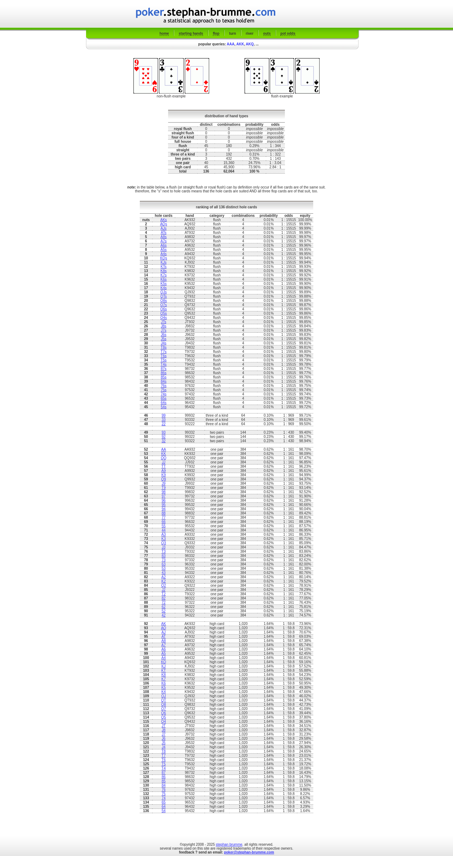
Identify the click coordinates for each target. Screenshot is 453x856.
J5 (164, 743)
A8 (163, 641)
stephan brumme (229, 844)
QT (163, 700)
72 (164, 602)
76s (163, 386)
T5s (164, 360)
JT (164, 726)
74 (164, 798)
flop (216, 33)
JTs (163, 322)
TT (163, 466)
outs (267, 33)
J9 (164, 483)
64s (163, 403)
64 (164, 807)
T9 (163, 488)
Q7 (163, 709)
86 (164, 777)
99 (164, 415)
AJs (164, 228)
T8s (164, 347)
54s (163, 407)
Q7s (163, 305)
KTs (164, 267)
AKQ (250, 44)
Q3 (163, 543)
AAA (231, 44)
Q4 (163, 721)
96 (164, 500)
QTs (163, 296)
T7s (164, 352)
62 (164, 607)
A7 (163, 645)
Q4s (163, 318)
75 (164, 794)
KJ (163, 666)
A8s (164, 237)
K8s (164, 271)
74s (163, 394)
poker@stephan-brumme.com (249, 852)
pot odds (287, 33)
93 (164, 432)
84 (164, 785)
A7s (164, 241)
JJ (163, 462)
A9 (163, 471)
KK (163, 454)
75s (163, 390)
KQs (163, 258)
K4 (163, 692)
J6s (163, 335)
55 (164, 526)
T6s (164, 356)
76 (164, 790)
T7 (163, 756)
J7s (163, 330)
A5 (163, 653)
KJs (164, 262)
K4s (164, 288)
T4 (163, 768)
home (164, 33)
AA (163, 449)
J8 (164, 730)
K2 (163, 581)
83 (164, 556)
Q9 (163, 479)
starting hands (191, 33)
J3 (164, 547)
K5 (163, 687)
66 (164, 522)
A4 (163, 658)
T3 (163, 551)
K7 (163, 679)
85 (164, 781)
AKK (240, 44)
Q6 (163, 713)
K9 (163, 475)
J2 (164, 590)
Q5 (163, 717)
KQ (163, 662)
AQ (163, 628)
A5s (164, 250)
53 (164, 568)
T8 (163, 751)
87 (164, 773)
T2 (163, 594)
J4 (164, 747)
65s (163, 398)
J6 (164, 738)
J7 (164, 734)
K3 (163, 539)
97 (164, 496)
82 (164, 598)
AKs (163, 220)
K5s (164, 284)
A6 (163, 649)
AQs (163, 224)
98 (164, 492)
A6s (164, 245)
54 (164, 811)
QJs (163, 292)
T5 (163, 764)
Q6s (163, 309)
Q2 (163, 585)
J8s (163, 326)
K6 (163, 683)
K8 (163, 675)
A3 (163, 534)
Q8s (163, 301)
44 (164, 530)
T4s (164, 364)
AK (163, 624)
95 (164, 505)
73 (164, 560)
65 (164, 802)
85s (163, 377)
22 (164, 424)
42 (164, 615)
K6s (164, 279)
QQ (163, 458)
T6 (163, 760)
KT (163, 670)
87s (163, 369)
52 (164, 611)
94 (164, 509)
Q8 (163, 704)
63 (164, 564)
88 (164, 513)
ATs (163, 233)
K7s (164, 275)
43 (164, 573)
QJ (163, 696)
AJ (163, 632)
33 (164, 420)
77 (164, 517)
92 (164, 437)
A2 (163, 577)
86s (163, 373)
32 (164, 441)
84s (163, 381)
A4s (164, 254)
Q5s (163, 313)
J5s (163, 339)
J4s (163, 343)
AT (163, 636)
